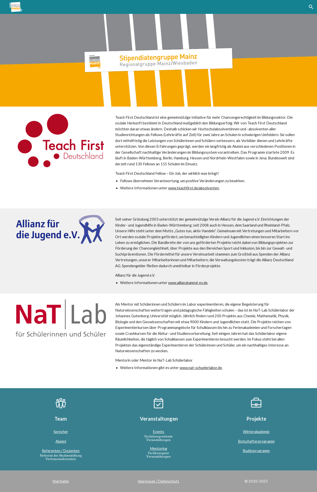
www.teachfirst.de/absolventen (193, 188)
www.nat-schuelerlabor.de (201, 368)
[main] (207, 158)
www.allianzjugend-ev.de (188, 283)
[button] (311, 7)
